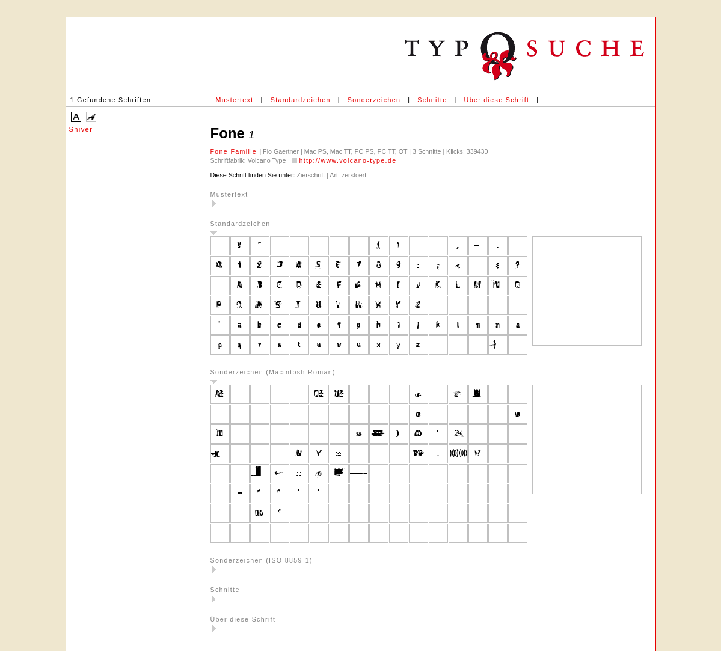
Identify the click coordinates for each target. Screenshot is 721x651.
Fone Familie (235, 151)
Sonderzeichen (374, 99)
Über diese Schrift (497, 99)
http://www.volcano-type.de (347, 160)
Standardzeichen (301, 99)
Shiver (81, 129)
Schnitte (432, 99)
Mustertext (235, 99)
